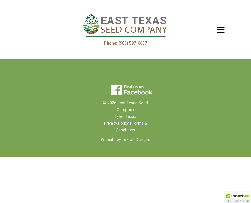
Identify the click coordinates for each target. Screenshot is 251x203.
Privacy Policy (116, 123)
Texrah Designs (136, 139)
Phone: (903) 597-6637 (125, 43)
